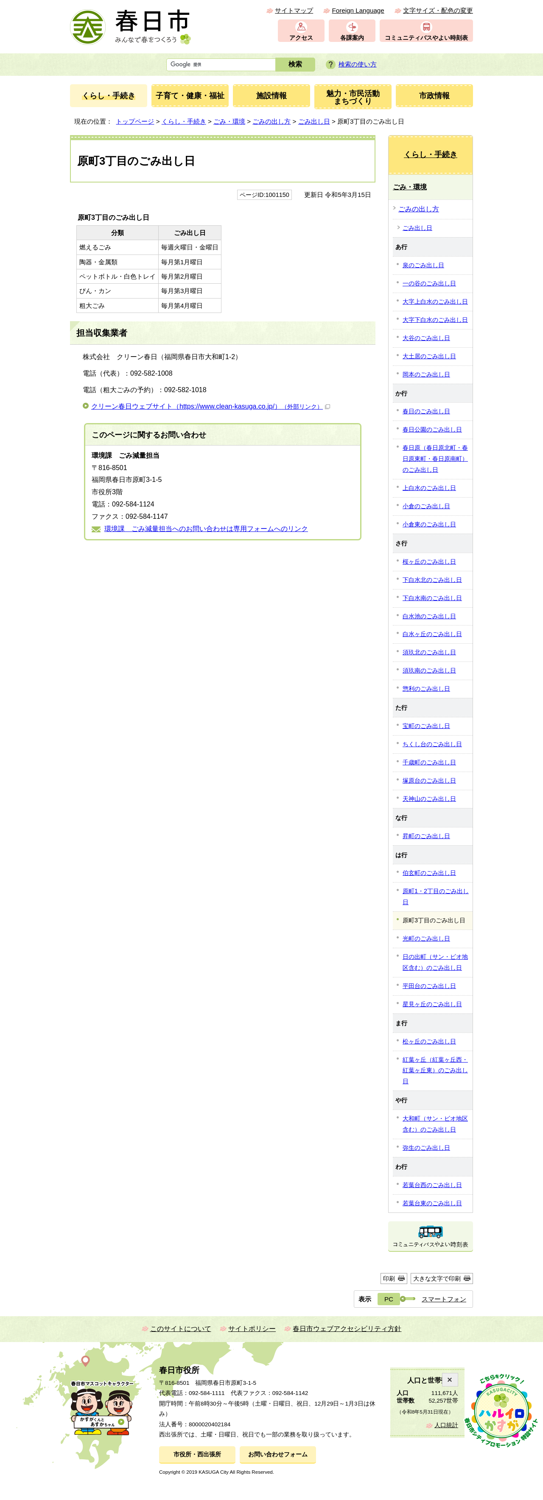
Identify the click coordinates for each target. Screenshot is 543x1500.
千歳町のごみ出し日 (429, 762)
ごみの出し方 (271, 121)
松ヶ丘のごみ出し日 (429, 1041)
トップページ (135, 121)
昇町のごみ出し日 (426, 836)
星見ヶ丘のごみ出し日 (432, 1004)
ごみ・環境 (229, 121)
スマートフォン (444, 1299)
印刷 (389, 1278)
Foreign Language (358, 10)
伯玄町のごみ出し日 (429, 872)
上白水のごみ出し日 (429, 487)
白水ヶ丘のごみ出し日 (432, 634)
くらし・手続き (184, 121)
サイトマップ (294, 10)
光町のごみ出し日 (426, 938)
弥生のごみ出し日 (426, 1147)
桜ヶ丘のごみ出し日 (429, 561)
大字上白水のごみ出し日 (435, 301)
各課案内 (352, 38)
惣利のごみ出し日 (426, 688)
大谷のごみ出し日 (426, 338)
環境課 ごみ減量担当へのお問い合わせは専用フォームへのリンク (206, 528)
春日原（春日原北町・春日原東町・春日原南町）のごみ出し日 (435, 458)
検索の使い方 (358, 64)
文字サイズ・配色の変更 (438, 10)
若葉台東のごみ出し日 (432, 1203)
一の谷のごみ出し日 (429, 283)
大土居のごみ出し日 (429, 356)
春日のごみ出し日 (426, 411)
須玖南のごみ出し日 (429, 670)
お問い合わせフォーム (278, 1454)
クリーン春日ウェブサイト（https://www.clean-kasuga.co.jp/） (210, 406)
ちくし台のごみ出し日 (432, 744)
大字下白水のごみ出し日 (435, 319)
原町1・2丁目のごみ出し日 (436, 896)
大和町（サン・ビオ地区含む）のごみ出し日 (435, 1124)
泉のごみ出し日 (423, 265)
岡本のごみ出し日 (426, 374)
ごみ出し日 (314, 121)
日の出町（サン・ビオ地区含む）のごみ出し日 (435, 962)
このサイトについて (180, 1328)
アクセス (301, 38)
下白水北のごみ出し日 (432, 579)
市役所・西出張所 (197, 1454)
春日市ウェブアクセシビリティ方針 (347, 1328)
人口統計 (446, 1425)
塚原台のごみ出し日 (429, 780)
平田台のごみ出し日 (429, 985)
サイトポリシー (252, 1328)
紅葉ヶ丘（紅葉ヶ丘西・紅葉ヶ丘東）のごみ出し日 (435, 1070)
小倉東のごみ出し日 (429, 524)
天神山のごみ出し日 (429, 798)
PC (388, 1299)
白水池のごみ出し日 (429, 616)
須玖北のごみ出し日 (429, 652)
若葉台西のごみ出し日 (432, 1185)
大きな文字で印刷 (437, 1278)
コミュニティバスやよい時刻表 (426, 38)
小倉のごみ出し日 (426, 506)
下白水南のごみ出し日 (432, 598)
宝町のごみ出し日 (426, 725)
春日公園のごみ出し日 (432, 429)
